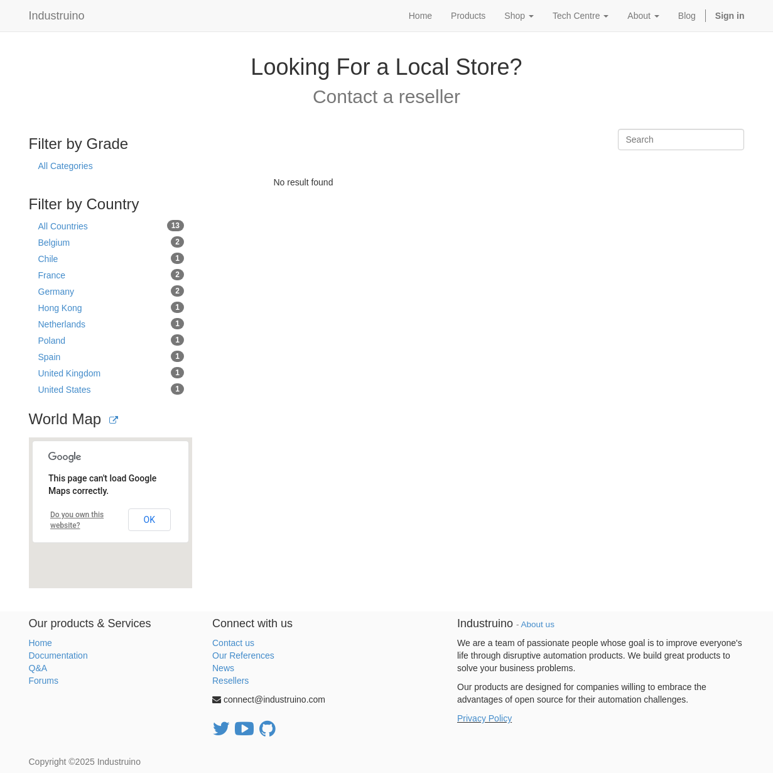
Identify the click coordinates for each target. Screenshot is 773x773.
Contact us (233, 643)
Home (40, 643)
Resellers (230, 681)
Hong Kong (111, 307)
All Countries (111, 225)
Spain (111, 356)
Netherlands (111, 323)
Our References (243, 655)
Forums (43, 681)
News (223, 668)
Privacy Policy (484, 718)
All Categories (65, 166)
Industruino (57, 15)
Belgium (111, 242)
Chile (111, 258)
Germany (111, 291)
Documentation (58, 655)
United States (111, 389)
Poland (111, 340)
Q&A (38, 668)
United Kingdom (111, 372)
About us (537, 624)
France (111, 274)
